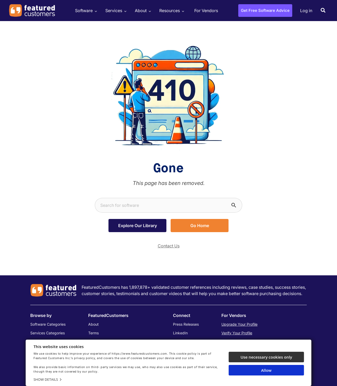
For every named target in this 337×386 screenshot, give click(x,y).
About (142, 11)
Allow (266, 370)
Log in (306, 10)
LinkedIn (180, 333)
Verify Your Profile (236, 333)
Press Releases (186, 324)
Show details (45, 379)
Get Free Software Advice (265, 10)
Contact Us (169, 245)
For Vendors (206, 10)
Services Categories (47, 333)
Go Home (199, 225)
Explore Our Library (137, 225)
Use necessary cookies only (266, 357)
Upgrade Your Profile (239, 324)
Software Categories (48, 324)
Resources (171, 11)
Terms (93, 333)
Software (85, 11)
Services (115, 11)
